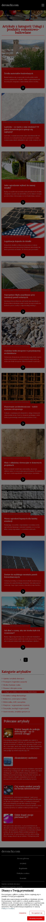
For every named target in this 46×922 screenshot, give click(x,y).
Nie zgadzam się (37, 913)
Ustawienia (22, 913)
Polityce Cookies (8, 908)
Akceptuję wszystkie (35, 918)
